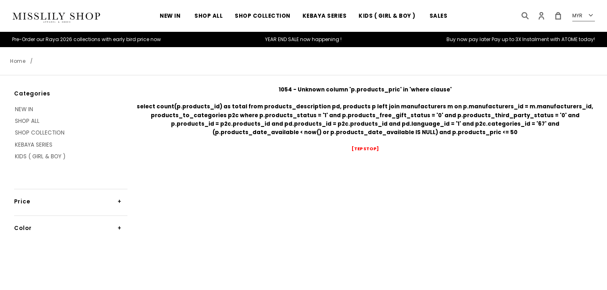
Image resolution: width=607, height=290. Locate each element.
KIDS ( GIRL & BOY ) (387, 16)
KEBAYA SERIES (324, 16)
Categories (32, 93)
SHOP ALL (208, 16)
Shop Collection (262, 16)
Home (17, 61)
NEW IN (170, 16)
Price (22, 201)
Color (23, 228)
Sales (439, 16)
